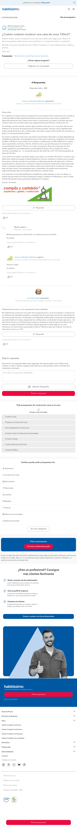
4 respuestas (7, 56)
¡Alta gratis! (45, 3)
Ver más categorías (38, 529)
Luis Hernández (33, 298)
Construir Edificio (11, 450)
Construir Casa (10, 417)
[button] (38, 711)
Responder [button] (38, 208)
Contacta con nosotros (9, 760)
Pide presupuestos (38, 822)
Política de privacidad (11, 780)
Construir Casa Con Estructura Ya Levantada (21, 433)
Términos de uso (9, 776)
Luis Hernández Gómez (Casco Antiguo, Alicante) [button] (33, 301)
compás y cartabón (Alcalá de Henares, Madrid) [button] (34, 104)
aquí (21, 558)
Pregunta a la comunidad (38, 66)
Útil (5, 217)
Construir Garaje (11, 439)
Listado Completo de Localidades (13, 738)
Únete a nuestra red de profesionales (38, 616)
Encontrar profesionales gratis (38, 546)
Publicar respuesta (38, 393)
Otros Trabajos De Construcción (17, 428)
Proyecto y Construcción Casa (16, 422)
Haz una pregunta (67, 17)
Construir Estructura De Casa (16, 444)
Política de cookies (10, 785)
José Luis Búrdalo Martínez (33, 101)
